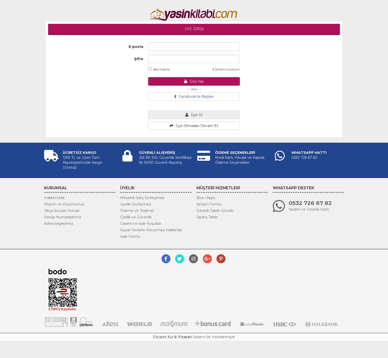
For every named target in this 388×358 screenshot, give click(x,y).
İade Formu (130, 236)
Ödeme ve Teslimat (137, 210)
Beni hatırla (159, 69)
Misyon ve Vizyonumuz (64, 204)
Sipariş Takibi (207, 217)
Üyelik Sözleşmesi (135, 204)
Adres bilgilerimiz (58, 223)
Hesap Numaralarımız (62, 217)
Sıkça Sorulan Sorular (62, 210)
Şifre (138, 59)
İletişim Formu (209, 204)
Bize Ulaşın (205, 197)
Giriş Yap (194, 81)
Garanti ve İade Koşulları (140, 223)
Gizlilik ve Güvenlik (136, 217)
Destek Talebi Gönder (215, 210)
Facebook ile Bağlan (194, 96)
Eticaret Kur (163, 337)
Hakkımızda (54, 197)
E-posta (136, 46)
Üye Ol (193, 115)
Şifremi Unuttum (226, 69)
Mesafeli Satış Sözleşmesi (142, 197)
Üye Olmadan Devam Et (194, 126)
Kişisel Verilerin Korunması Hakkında (151, 230)
